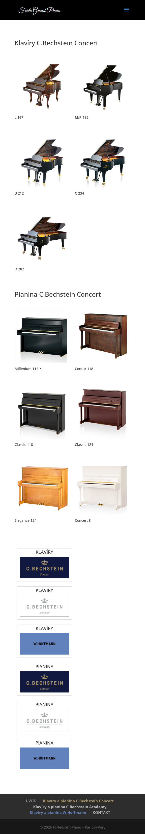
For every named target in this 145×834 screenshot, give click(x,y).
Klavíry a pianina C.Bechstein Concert (78, 800)
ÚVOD (31, 800)
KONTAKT (101, 812)
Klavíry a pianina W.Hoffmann (58, 812)
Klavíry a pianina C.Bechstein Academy (70, 806)
